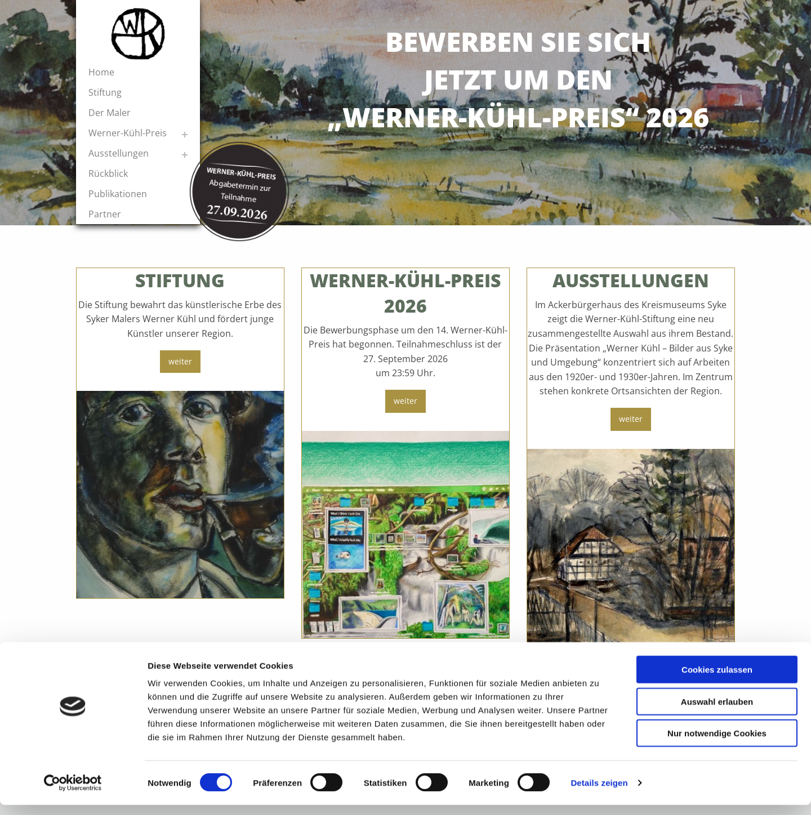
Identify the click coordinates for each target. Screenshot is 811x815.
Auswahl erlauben (717, 711)
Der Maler (109, 112)
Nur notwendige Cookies (717, 743)
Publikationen (117, 194)
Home (101, 72)
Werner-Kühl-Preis (127, 133)
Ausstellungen (118, 153)
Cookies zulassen (716, 679)
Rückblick (108, 173)
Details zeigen (599, 793)
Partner (104, 214)
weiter (180, 361)
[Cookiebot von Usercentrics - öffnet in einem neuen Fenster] (73, 793)
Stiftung (105, 92)
